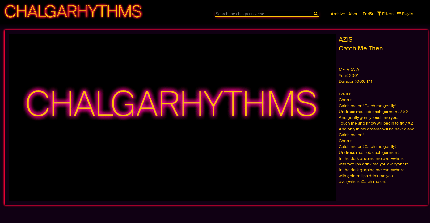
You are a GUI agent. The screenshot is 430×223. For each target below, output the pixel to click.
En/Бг (368, 13)
